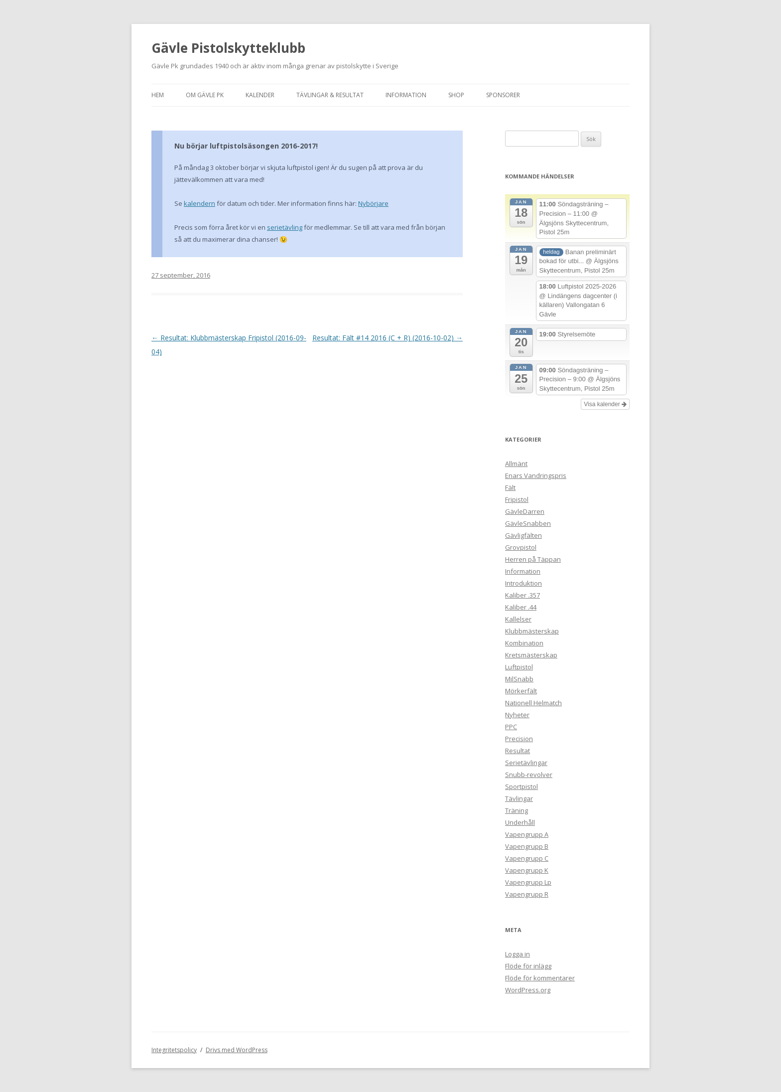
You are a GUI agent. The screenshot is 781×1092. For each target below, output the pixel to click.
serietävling (284, 227)
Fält (510, 487)
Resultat (517, 750)
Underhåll (520, 822)
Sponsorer (503, 95)
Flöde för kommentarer (540, 977)
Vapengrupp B (526, 846)
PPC (511, 726)
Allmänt (516, 463)
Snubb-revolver (528, 774)
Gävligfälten (523, 535)
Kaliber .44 (520, 607)
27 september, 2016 (180, 275)
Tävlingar (519, 798)
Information (406, 95)
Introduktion (523, 583)
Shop (456, 95)
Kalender (260, 95)
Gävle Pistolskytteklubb (228, 48)
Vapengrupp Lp (528, 882)
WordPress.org (527, 989)
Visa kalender (605, 404)
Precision (519, 738)
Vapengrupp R (526, 894)
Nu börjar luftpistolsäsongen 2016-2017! (246, 146)
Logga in (517, 953)
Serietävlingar (526, 762)
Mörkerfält (521, 690)
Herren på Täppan (533, 559)
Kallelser (518, 619)
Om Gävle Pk (205, 95)
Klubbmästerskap (532, 630)
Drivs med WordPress (236, 1050)
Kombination (524, 642)
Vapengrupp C (526, 858)
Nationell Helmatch (533, 702)
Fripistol (516, 499)
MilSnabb (519, 678)
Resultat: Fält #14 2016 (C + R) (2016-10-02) (387, 337)
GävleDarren (524, 511)
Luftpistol (519, 666)
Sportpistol (521, 786)
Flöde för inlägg (528, 965)
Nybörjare (373, 203)
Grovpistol (520, 547)
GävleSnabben (528, 523)
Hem (157, 95)
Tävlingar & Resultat (330, 95)
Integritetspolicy (174, 1050)
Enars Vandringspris (535, 475)
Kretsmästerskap (531, 654)
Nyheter (517, 714)
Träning (516, 810)
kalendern (199, 203)
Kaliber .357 (522, 595)
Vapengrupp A (526, 834)
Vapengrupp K (526, 870)
